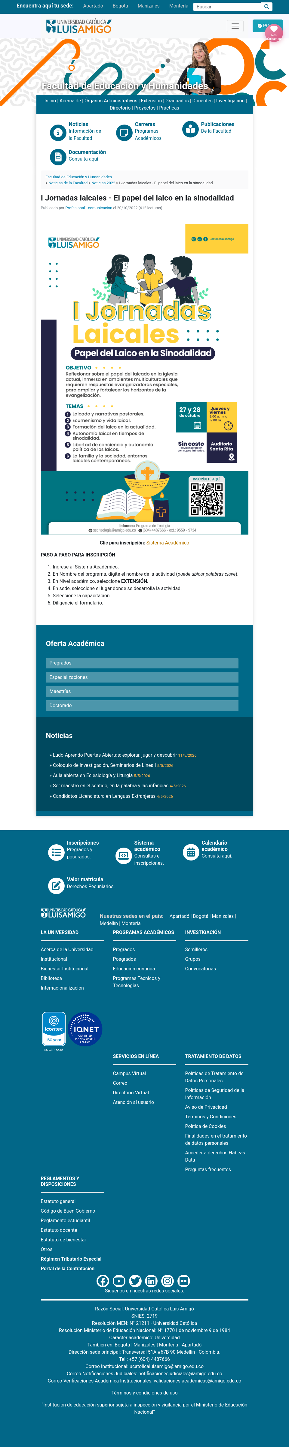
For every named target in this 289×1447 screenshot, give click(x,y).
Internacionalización (62, 988)
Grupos (193, 959)
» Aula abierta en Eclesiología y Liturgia (100, 775)
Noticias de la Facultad (68, 183)
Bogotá (120, 6)
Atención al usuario (133, 1102)
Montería (179, 6)
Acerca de (70, 101)
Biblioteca (51, 978)
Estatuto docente (59, 1230)
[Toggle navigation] (235, 26)
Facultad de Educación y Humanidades (79, 177)
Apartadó (93, 6)
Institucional (54, 959)
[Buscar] (266, 6)
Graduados (177, 101)
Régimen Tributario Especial (71, 1259)
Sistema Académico (167, 543)
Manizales (149, 6)
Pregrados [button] (61, 663)
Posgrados (124, 959)
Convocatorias (200, 969)
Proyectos (144, 108)
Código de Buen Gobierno (68, 1211)
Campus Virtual (129, 1073)
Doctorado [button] (61, 705)
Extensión (151, 101)
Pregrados (124, 949)
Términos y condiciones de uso (144, 1393)
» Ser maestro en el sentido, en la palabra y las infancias (118, 785)
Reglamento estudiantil (65, 1220)
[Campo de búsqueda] (227, 6)
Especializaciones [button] (69, 677)
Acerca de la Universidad (67, 949)
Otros (47, 1249)
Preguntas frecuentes (208, 1169)
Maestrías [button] (60, 691)
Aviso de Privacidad (206, 1107)
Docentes (202, 101)
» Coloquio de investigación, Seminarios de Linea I (112, 765)
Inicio (50, 101)
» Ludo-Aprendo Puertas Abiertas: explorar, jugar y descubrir (123, 755)
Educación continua (134, 969)
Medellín (109, 923)
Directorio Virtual (131, 1093)
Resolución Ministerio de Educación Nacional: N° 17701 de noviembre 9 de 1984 (144, 1330)
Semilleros (196, 949)
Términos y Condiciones (211, 1117)
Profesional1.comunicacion (88, 208)
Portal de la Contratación (68, 1268)
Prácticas (169, 108)
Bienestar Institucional (65, 969)
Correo (120, 1083)
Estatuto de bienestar (63, 1240)
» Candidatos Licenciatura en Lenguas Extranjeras (111, 796)
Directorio (120, 108)
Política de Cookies (205, 1126)
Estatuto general (58, 1201)
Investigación (230, 101)
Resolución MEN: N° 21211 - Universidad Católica (144, 1323)
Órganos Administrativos (111, 101)
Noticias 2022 (103, 183)
